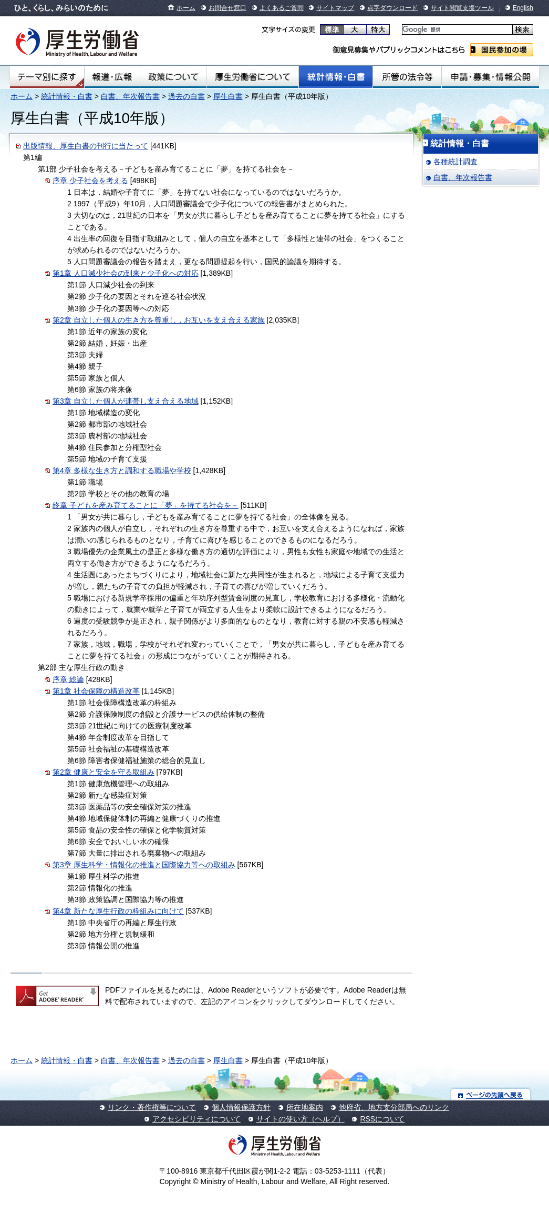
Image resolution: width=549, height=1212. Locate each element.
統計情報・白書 (335, 77)
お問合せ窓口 (227, 8)
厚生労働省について (252, 77)
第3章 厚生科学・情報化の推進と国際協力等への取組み (144, 864)
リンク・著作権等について (152, 1107)
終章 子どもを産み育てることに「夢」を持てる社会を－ (146, 505)
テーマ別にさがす (47, 77)
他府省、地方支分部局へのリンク (394, 1107)
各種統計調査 (455, 161)
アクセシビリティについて (196, 1119)
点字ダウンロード (392, 8)
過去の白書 (186, 96)
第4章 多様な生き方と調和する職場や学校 (122, 470)
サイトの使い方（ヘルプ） (300, 1119)
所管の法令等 (407, 77)
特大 (378, 29)
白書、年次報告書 (130, 96)
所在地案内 (304, 1107)
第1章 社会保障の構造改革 (96, 691)
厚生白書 (228, 96)
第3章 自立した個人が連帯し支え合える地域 (126, 401)
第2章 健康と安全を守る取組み (103, 772)
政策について (173, 77)
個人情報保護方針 (241, 1107)
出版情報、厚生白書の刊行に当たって (85, 146)
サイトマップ (335, 8)
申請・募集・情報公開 (490, 77)
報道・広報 (112, 77)
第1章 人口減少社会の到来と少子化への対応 (126, 273)
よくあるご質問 (282, 8)
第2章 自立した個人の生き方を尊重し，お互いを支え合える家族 (159, 320)
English (523, 8)
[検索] (456, 30)
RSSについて (382, 1119)
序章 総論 (68, 679)
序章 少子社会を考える (90, 180)
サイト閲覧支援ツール (462, 8)
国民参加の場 (501, 49)
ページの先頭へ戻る (491, 1094)
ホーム (186, 8)
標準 (331, 29)
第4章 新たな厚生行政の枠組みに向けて (118, 911)
